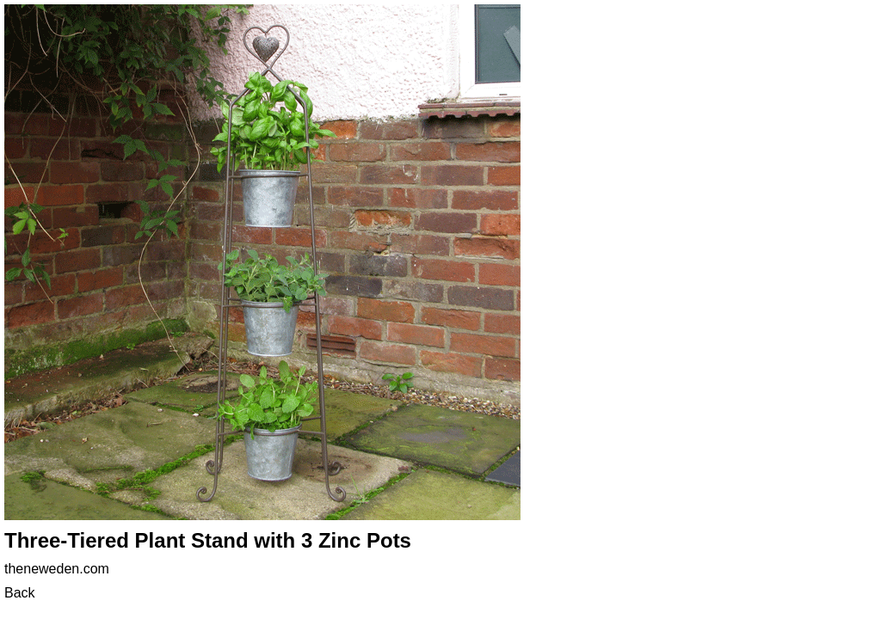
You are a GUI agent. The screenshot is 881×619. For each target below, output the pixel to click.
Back (19, 592)
